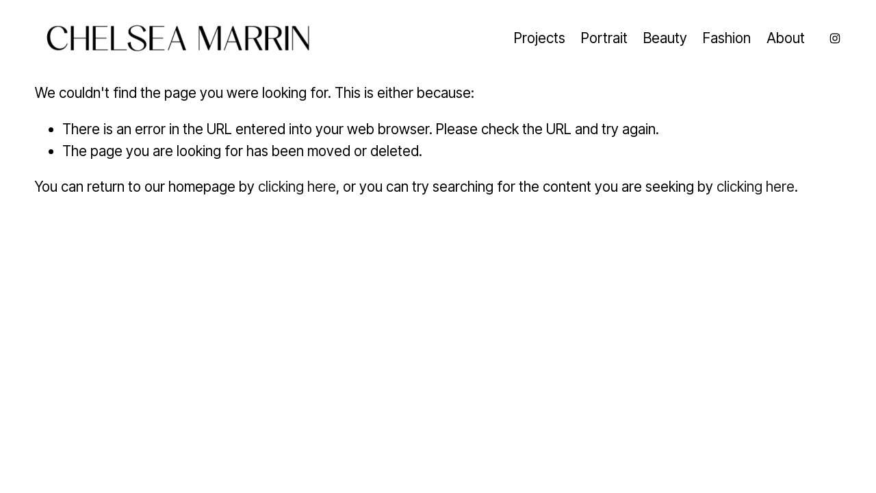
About (785, 38)
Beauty (665, 38)
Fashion (727, 38)
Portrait (604, 38)
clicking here (297, 186)
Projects (539, 38)
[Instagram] (835, 38)
